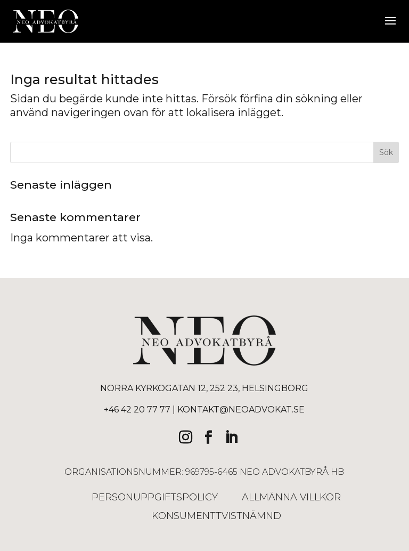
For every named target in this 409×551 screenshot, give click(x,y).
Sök (386, 152)
